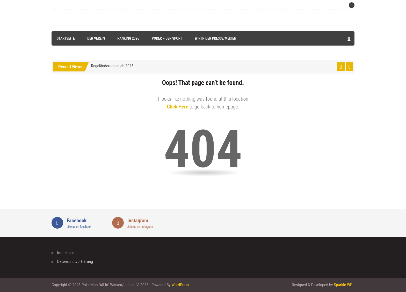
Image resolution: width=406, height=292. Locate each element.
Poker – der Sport (167, 38)
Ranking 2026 (128, 38)
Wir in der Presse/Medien (215, 38)
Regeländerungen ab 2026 (112, 65)
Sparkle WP (343, 284)
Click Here (177, 107)
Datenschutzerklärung (75, 261)
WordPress (180, 284)
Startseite (66, 38)
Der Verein (96, 38)
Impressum (66, 252)
